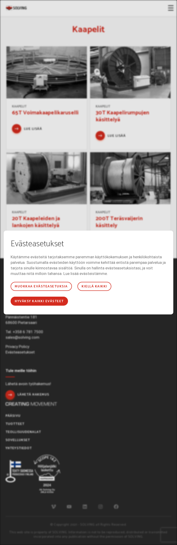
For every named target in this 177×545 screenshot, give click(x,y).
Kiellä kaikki (94, 286)
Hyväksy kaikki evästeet (39, 301)
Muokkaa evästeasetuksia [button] (41, 286)
